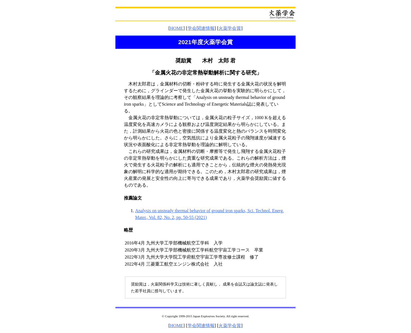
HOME (176, 28)
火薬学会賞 (229, 28)
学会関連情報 (201, 28)
